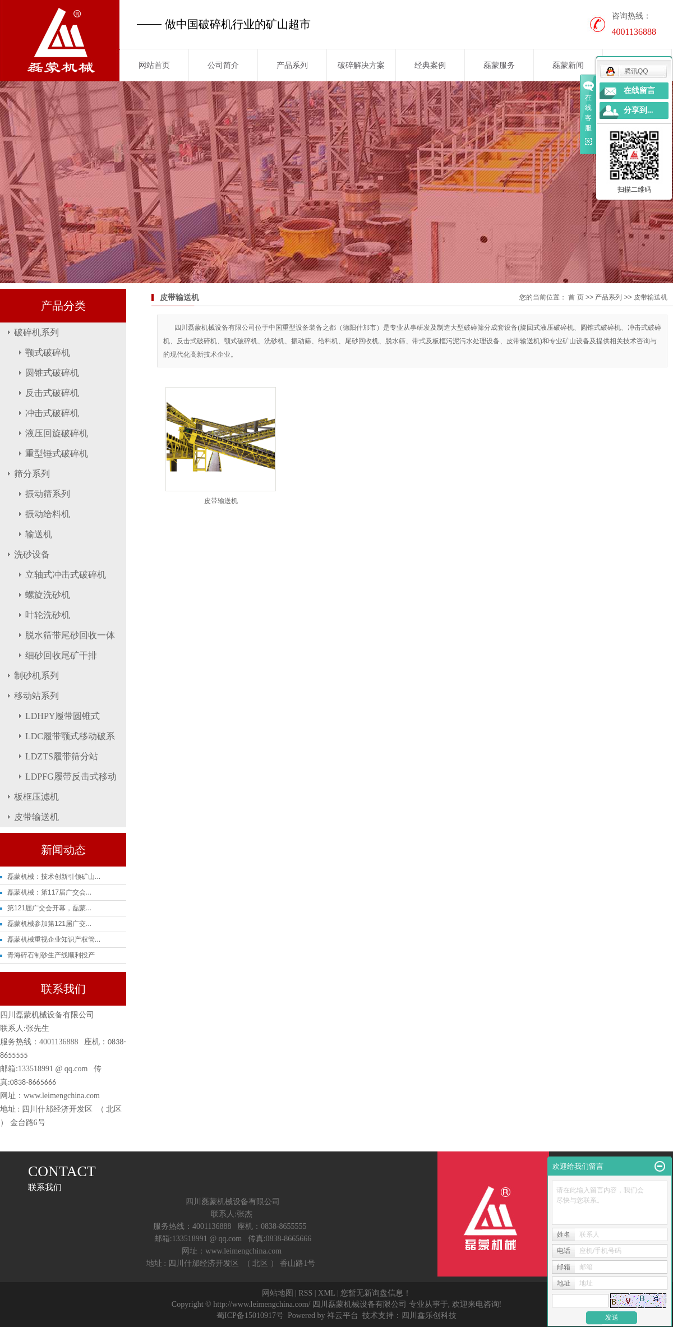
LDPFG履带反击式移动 (71, 776)
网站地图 (277, 1293)
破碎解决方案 (361, 65)
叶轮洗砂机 (47, 615)
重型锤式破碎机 (56, 453)
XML (326, 1293)
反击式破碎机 (52, 393)
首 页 (575, 297)
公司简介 (223, 65)
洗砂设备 (32, 554)
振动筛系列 (47, 494)
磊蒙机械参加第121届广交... (49, 924)
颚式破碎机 (47, 352)
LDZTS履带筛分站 (61, 756)
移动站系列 (36, 696)
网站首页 (154, 65)
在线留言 (639, 90)
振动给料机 (47, 514)
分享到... (638, 110)
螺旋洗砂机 (47, 595)
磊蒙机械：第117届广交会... (49, 892)
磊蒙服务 (499, 65)
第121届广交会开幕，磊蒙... (49, 908)
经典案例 (430, 65)
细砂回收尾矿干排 (61, 655)
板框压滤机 (36, 796)
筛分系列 (32, 473)
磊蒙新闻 (568, 65)
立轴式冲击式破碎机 (65, 574)
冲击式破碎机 (52, 413)
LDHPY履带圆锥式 (62, 716)
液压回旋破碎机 (56, 433)
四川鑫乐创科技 (429, 1315)
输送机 (38, 534)
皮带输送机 (36, 817)
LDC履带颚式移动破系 (70, 736)
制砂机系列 (36, 675)
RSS (305, 1293)
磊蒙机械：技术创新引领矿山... (53, 877)
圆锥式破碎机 (52, 372)
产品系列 (292, 65)
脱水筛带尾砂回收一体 (70, 635)
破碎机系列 (36, 332)
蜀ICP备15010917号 (250, 1315)
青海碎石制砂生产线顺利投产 (51, 955)
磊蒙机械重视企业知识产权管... (53, 939)
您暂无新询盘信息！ (375, 1293)
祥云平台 (342, 1315)
